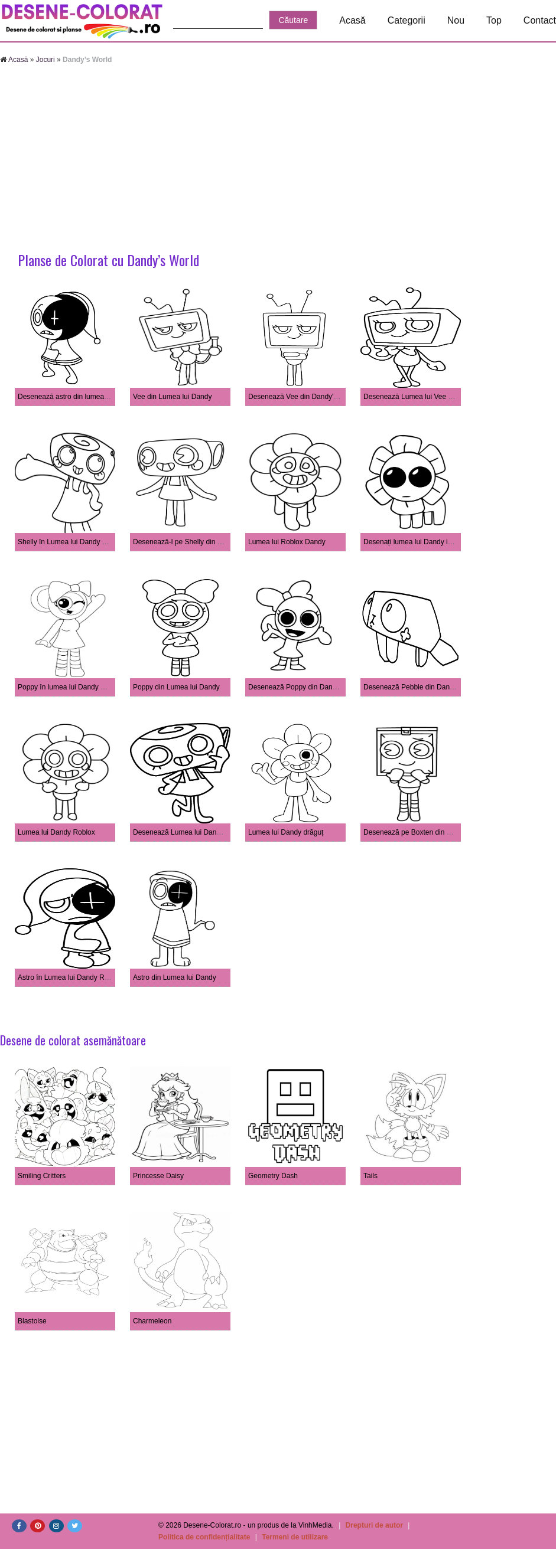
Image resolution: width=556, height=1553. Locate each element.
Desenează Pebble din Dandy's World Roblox (434, 687)
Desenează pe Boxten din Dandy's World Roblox (439, 832)
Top (494, 20)
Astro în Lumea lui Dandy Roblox (69, 977)
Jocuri (45, 59)
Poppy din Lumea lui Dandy (176, 687)
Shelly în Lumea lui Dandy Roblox (71, 542)
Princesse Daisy (158, 1176)
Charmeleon (152, 1321)
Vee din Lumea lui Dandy (172, 397)
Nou (455, 20)
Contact (540, 20)
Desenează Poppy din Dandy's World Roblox (318, 687)
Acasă (352, 20)
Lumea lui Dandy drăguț (285, 832)
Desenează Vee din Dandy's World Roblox (315, 397)
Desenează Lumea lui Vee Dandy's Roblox (430, 397)
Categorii (406, 20)
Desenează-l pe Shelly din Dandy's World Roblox (210, 542)
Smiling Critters (42, 1176)
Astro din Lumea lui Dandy (174, 977)
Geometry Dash (273, 1176)
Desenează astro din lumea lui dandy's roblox (89, 397)
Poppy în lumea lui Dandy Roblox (70, 687)
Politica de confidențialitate (204, 1537)
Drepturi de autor (374, 1525)
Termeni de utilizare (295, 1537)
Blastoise (32, 1321)
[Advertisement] (278, 159)
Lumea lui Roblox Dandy (287, 542)
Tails (370, 1176)
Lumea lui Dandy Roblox (56, 832)
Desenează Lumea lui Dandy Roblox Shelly (201, 832)
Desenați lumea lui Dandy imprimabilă (422, 542)
